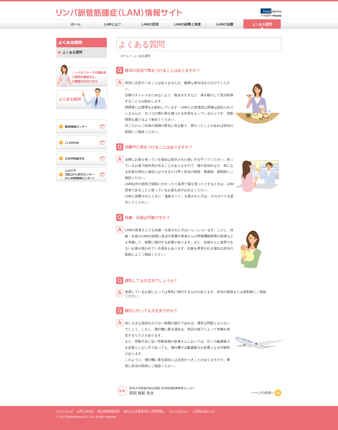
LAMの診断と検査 (187, 24)
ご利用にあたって (203, 411)
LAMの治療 (224, 24)
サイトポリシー (179, 411)
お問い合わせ (85, 411)
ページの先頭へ (266, 392)
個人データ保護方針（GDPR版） (145, 411)
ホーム (76, 24)
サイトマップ (64, 411)
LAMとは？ (112, 24)
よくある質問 (262, 24)
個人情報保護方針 (108, 411)
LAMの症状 (150, 24)
